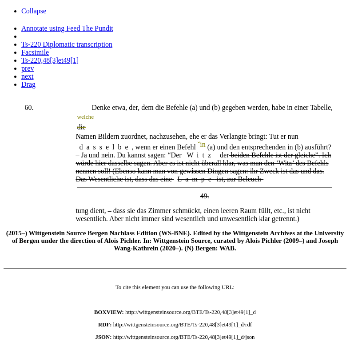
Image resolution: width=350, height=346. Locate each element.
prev (27, 68)
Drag (28, 84)
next (27, 76)
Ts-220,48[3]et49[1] (50, 60)
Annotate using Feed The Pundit (67, 28)
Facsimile (35, 52)
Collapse (33, 11)
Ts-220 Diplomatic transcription (66, 44)
